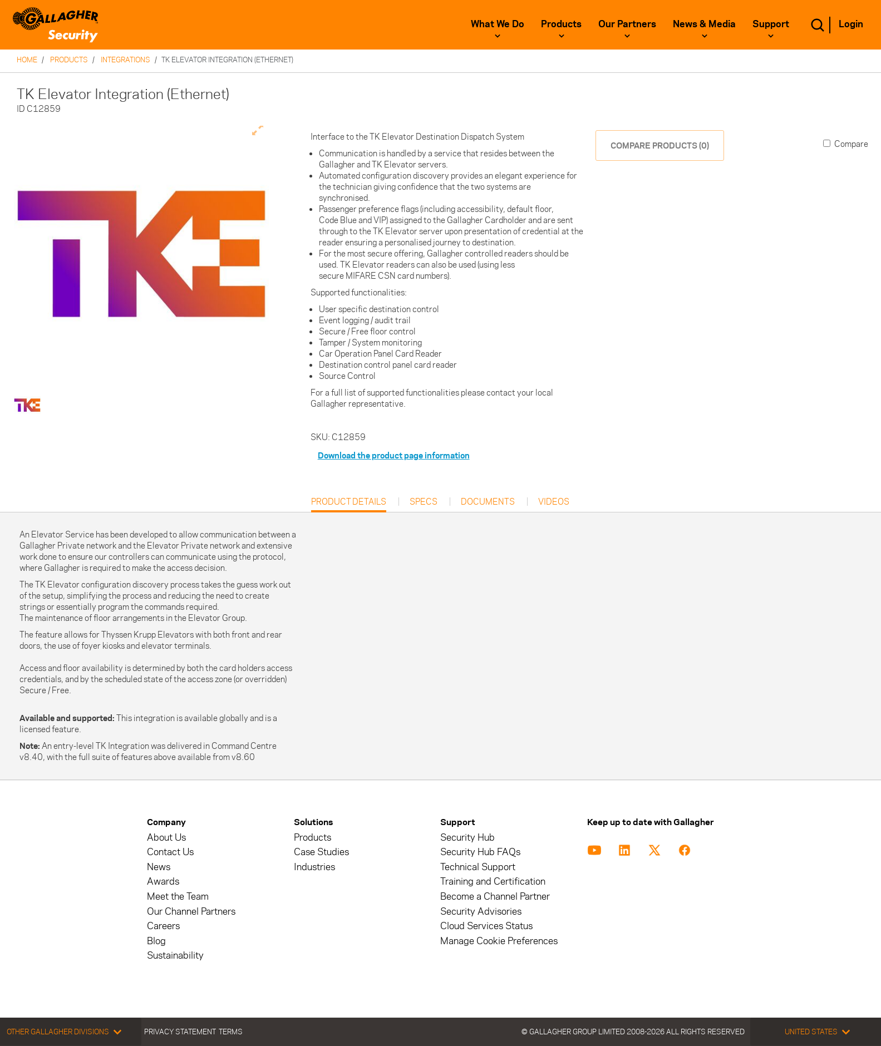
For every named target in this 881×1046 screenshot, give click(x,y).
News (158, 867)
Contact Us (170, 852)
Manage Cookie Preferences (499, 941)
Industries (314, 867)
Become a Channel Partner (495, 896)
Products (561, 24)
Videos (553, 501)
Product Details (348, 504)
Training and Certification (492, 881)
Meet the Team (178, 896)
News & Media (704, 24)
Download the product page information (394, 455)
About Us (166, 837)
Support (770, 24)
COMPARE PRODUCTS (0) (660, 145)
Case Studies (321, 852)
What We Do (497, 24)
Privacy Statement (180, 1032)
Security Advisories (480, 911)
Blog (156, 941)
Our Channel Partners (191, 911)
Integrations (125, 60)
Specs (423, 501)
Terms (231, 1032)
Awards (163, 881)
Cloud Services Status (486, 926)
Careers (163, 926)
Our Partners (627, 24)
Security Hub (467, 837)
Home (27, 60)
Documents (488, 501)
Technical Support (477, 867)
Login (851, 24)
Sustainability (175, 955)
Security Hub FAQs (480, 852)
